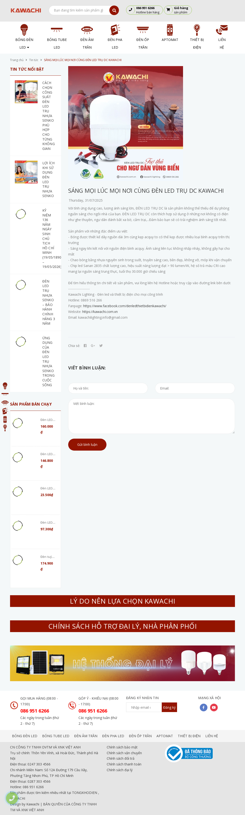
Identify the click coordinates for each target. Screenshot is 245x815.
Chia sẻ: (74, 345)
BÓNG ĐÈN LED (24, 736)
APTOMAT (164, 736)
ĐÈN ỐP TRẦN (140, 736)
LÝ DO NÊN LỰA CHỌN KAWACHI (122, 601)
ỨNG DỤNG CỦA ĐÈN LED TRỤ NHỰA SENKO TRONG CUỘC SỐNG (48, 361)
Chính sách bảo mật (122, 747)
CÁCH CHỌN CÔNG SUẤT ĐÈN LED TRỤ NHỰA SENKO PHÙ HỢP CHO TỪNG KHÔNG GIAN (48, 115)
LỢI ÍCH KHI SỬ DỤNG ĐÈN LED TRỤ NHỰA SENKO (48, 179)
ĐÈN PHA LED (113, 736)
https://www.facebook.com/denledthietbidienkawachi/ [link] (124, 306)
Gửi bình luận (87, 444)
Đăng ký (169, 707)
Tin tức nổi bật (27, 69)
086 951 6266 (34, 710)
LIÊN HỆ (211, 736)
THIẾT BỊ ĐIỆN (189, 736)
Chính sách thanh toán (124, 764)
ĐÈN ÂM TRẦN (85, 736)
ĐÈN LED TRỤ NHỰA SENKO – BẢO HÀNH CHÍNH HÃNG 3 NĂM (48, 302)
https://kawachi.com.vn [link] (100, 311)
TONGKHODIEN (84, 792)
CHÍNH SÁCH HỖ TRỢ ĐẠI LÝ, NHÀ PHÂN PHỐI (122, 626)
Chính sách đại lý (120, 770)
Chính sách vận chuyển (124, 753)
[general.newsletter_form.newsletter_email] (151, 707)
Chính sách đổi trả (120, 758)
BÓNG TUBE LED (55, 736)
